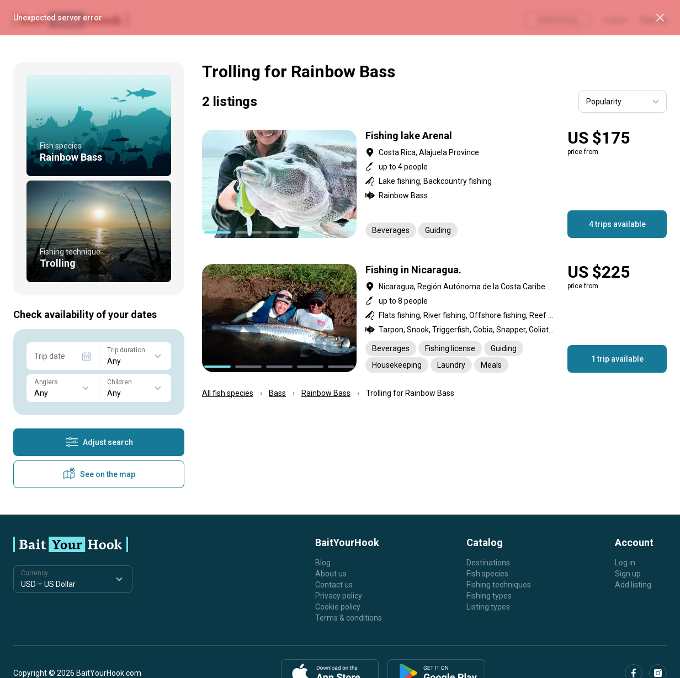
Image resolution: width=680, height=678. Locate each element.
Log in (625, 562)
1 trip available (617, 358)
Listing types (488, 606)
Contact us (334, 584)
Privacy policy (338, 595)
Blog (323, 562)
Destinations (488, 562)
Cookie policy (337, 606)
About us (331, 573)
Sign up (628, 573)
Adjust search (99, 442)
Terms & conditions (348, 617)
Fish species (487, 573)
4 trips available (617, 224)
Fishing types (489, 595)
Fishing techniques (498, 584)
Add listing (633, 584)
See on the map (98, 474)
